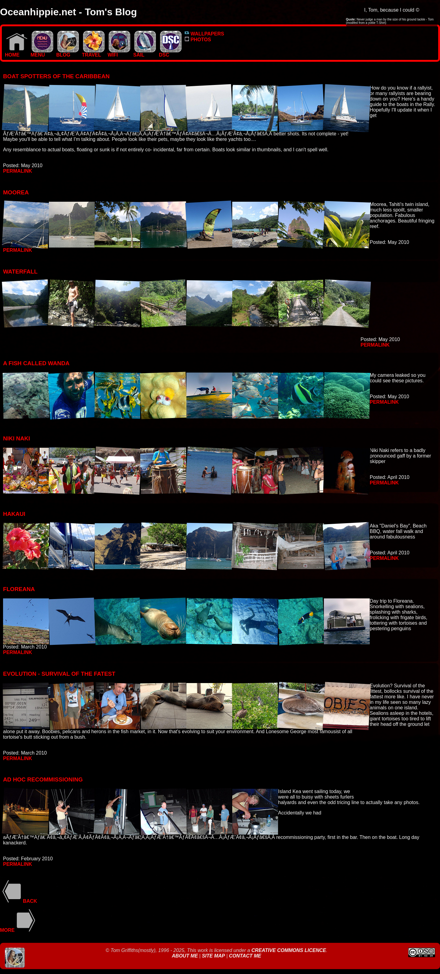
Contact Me (245, 955)
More (19, 930)
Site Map (213, 955)
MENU (42, 52)
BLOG (67, 52)
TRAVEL (93, 52)
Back (18, 901)
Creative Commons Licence (288, 950)
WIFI (119, 52)
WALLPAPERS (204, 33)
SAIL (144, 52)
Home (16, 52)
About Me (185, 955)
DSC (170, 52)
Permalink (17, 171)
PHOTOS (198, 39)
